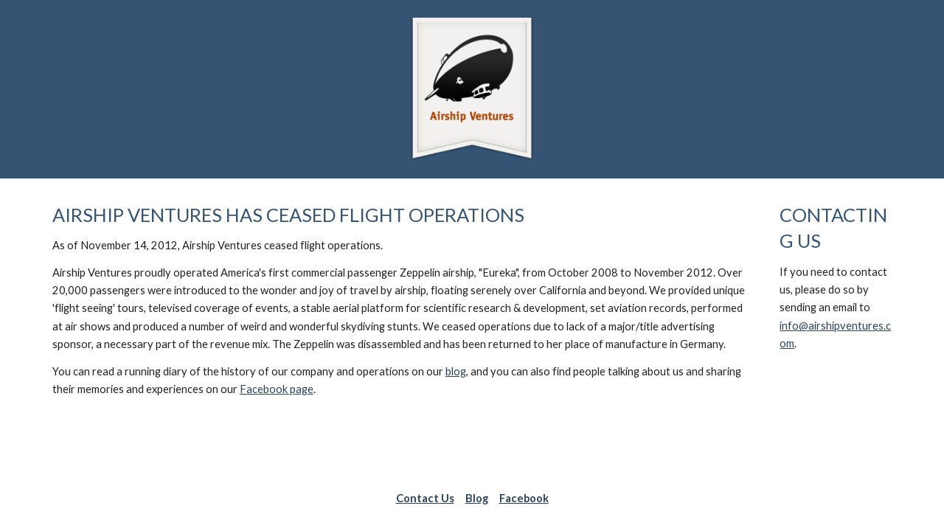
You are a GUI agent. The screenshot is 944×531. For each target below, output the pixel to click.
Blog (476, 498)
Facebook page (276, 389)
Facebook (524, 498)
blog (455, 371)
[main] (399, 300)
